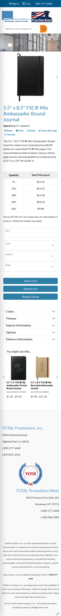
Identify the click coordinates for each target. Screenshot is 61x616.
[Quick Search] (21, 29)
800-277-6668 (43, 3)
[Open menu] (54, 29)
